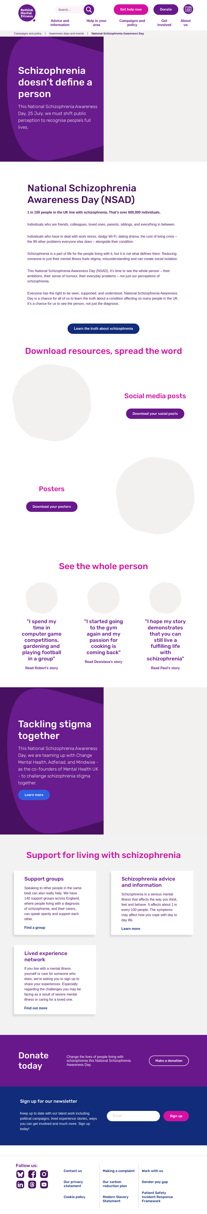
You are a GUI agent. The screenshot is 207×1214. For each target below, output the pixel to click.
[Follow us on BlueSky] (20, 1174)
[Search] (71, 9)
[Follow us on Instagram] (43, 1174)
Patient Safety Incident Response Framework (157, 1197)
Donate (166, 9)
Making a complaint (119, 1171)
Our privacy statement (73, 1184)
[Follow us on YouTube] (43, 1184)
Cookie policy (74, 1197)
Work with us (152, 1171)
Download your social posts (158, 414)
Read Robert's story (41, 668)
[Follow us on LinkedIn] (20, 1184)
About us (186, 22)
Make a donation (172, 1061)
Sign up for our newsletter (48, 1101)
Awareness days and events (66, 33)
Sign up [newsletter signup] (176, 1116)
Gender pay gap (155, 1182)
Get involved (164, 22)
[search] (89, 10)
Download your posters (55, 507)
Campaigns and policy (132, 22)
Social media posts (155, 396)
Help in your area (96, 22)
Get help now (131, 9)
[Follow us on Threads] (32, 1184)
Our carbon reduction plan (115, 1184)
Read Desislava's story (103, 662)
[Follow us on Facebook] (32, 1174)
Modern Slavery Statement (115, 1199)
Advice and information (60, 22)
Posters (52, 489)
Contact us (73, 1171)
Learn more (34, 795)
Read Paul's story (165, 668)
